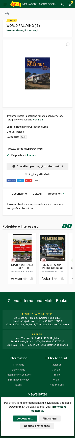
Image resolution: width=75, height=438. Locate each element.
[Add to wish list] (25, 278)
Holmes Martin (15, 30)
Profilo (56, 374)
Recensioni (56, 193)
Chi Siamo (18, 364)
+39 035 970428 (53, 321)
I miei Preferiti (56, 384)
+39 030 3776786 (55, 341)
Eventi (18, 384)
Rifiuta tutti (50, 418)
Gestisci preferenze (37, 426)
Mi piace (11, 180)
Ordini (56, 379)
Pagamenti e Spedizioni (19, 374)
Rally (23, 137)
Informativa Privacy (18, 379)
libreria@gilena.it (26, 341)
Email (36, 180)
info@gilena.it (27, 321)
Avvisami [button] (16, 278)
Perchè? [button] (36, 148)
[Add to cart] (32, 279)
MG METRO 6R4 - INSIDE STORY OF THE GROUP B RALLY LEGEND (52, 266)
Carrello (56, 369)
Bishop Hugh (31, 30)
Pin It (28, 180)
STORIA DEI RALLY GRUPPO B (22, 266)
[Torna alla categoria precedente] (6, 13)
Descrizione (19, 193)
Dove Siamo (18, 369)
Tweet (20, 180)
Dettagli (37, 193)
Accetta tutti (25, 418)
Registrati (56, 364)
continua (38, 119)
